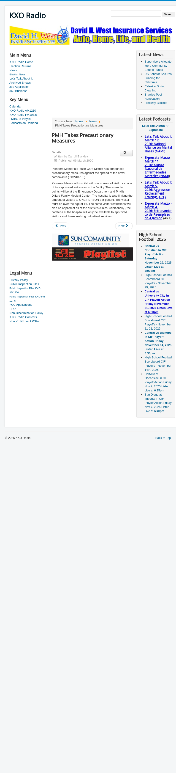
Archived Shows (20, 82)
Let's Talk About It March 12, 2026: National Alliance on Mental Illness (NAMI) (158, 143)
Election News (17, 74)
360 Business (18, 91)
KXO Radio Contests (23, 317)
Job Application (19, 86)
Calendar (15, 106)
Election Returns (20, 66)
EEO (12, 309)
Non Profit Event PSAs (24, 321)
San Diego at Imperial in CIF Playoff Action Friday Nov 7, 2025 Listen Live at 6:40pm (158, 403)
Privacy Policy (18, 280)
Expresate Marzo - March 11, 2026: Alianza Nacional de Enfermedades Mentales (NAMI (158, 166)
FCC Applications (20, 304)
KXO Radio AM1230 (22, 110)
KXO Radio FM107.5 (23, 114)
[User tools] (126, 153)
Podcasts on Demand (23, 123)
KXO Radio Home (21, 62)
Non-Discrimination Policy (26, 313)
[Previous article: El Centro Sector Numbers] (61, 226)
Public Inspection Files (24, 284)
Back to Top (163, 438)
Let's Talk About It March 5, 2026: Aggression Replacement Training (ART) (158, 189)
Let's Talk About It (20, 78)
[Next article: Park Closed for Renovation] (124, 226)
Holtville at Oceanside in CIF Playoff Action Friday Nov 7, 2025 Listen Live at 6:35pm (158, 382)
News (13, 70)
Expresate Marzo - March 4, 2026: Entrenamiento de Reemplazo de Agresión (158, 210)
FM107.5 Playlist (20, 119)
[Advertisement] (27, 198)
